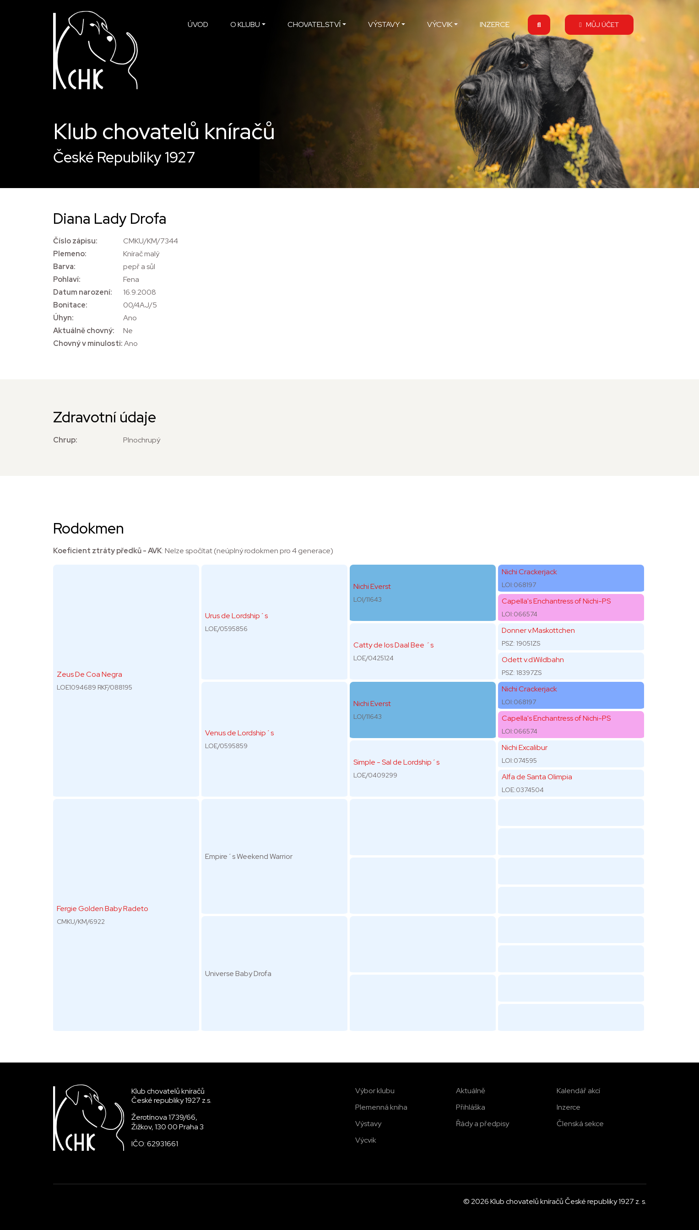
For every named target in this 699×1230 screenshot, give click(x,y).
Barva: (64, 266)
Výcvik (365, 1140)
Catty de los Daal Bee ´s (393, 645)
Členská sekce (580, 1123)
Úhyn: (63, 318)
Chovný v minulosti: (88, 343)
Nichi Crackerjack (529, 572)
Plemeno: (70, 254)
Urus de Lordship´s (236, 615)
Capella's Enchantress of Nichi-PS (556, 601)
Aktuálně (470, 1090)
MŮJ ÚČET (598, 24)
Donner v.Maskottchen (538, 630)
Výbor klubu (375, 1090)
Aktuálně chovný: (83, 330)
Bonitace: (70, 305)
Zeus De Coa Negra (89, 674)
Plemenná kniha (381, 1107)
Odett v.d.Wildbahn (533, 659)
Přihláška (470, 1107)
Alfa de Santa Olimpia (537, 777)
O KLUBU (245, 24)
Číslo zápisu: (75, 241)
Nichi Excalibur (524, 747)
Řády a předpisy (482, 1123)
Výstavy (368, 1123)
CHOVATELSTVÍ (314, 24)
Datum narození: (82, 292)
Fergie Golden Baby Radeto (102, 908)
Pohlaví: (67, 279)
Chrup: (65, 440)
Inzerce (568, 1107)
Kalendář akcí (578, 1090)
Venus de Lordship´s (239, 733)
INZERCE (494, 24)
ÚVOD (198, 24)
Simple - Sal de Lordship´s (396, 762)
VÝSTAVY (384, 24)
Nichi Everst (372, 586)
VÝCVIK (439, 24)
